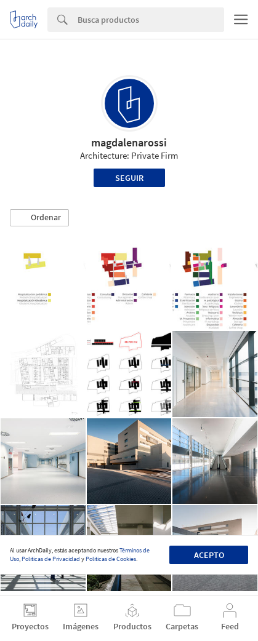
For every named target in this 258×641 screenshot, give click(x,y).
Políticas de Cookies (111, 559)
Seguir (129, 177)
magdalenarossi (129, 142)
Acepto (209, 554)
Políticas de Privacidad (51, 559)
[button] (39, 217)
